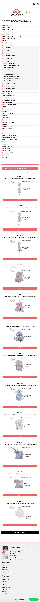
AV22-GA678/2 (20, 294)
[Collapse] (2, 45)
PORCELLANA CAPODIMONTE (10, 133)
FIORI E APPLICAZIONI (8, 113)
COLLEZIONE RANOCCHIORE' (9, 104)
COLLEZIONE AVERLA (22, 20)
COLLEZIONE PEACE (8, 74)
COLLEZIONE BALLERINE (10, 63)
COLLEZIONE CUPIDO (8, 91)
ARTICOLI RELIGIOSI (7, 25)
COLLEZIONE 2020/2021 (9, 55)
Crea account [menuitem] (6, 579)
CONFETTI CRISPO (7, 109)
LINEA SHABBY (6, 120)
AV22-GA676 (20, 471)
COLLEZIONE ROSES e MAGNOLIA (12, 78)
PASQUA (5, 131)
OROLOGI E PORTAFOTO (8, 126)
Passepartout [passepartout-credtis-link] (22, 599)
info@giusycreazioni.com (17, 559)
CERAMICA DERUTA (7, 43)
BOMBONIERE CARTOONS (9, 34)
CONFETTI (5, 106)
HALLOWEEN (6, 117)
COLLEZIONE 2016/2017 (9, 47)
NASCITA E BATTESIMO (8, 122)
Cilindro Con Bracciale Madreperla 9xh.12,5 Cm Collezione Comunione (20, 414)
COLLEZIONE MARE (8, 70)
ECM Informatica (22, 600)
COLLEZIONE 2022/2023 (9, 21)
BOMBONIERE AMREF (8, 32)
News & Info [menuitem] (6, 569)
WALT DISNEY (6, 155)
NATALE (5, 124)
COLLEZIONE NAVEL (7, 102)
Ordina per (24, 171)
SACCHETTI (6, 144)
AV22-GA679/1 (20, 205)
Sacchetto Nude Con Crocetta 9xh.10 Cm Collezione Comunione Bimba (20, 296)
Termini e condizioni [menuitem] (7, 571)
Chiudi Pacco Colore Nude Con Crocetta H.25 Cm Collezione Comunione (20, 178)
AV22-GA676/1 (20, 442)
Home (3, 20)
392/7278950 (14, 557)
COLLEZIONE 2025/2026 (9, 88)
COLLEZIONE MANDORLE (9, 100)
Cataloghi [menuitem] (5, 593)
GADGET (5, 115)
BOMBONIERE (6, 27)
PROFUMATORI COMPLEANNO (10, 139)
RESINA (5, 142)
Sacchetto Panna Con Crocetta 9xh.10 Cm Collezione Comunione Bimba (20, 267)
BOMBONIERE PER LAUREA (9, 38)
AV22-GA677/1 (20, 383)
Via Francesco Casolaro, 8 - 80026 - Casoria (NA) (22, 550)
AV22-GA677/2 (20, 353)
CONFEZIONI (6, 111)
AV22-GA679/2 (20, 176)
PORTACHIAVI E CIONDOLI (9, 137)
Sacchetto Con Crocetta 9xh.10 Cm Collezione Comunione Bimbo (20, 326)
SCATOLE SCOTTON (7, 146)
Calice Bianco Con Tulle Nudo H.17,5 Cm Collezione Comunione (20, 503)
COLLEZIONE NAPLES (9, 72)
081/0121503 (14, 553)
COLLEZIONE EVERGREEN (9, 95)
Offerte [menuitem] (5, 589)
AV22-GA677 (20, 412)
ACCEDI (20, 199)
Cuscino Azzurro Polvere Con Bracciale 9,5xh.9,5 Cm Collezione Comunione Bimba (21, 444)
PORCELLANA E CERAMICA (9, 135)
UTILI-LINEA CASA (7, 150)
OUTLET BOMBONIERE (8, 128)
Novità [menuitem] (4, 591)
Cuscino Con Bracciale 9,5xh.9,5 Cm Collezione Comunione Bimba (20, 474)
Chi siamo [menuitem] (5, 565)
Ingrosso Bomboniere (11, 20)
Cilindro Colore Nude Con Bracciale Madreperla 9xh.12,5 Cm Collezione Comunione (21, 355)
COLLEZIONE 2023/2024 (9, 83)
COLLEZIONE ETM (7, 93)
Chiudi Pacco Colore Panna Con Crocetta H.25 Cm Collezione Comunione (20, 237)
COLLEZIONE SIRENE (9, 80)
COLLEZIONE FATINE (9, 67)
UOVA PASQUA (6, 148)
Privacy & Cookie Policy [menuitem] (8, 573)
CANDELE (5, 40)
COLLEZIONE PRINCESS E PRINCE (12, 76)
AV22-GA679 (20, 235)
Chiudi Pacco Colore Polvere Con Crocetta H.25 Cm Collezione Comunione (19, 208)
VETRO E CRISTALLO (8, 153)
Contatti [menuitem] (5, 567)
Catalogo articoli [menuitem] (7, 587)
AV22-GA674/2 (20, 501)
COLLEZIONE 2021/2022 (9, 58)
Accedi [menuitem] (4, 581)
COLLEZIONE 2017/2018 (9, 50)
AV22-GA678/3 (20, 265)
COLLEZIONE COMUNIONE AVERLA (24, 21)
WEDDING (5, 157)
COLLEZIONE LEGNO (8, 98)
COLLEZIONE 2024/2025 (9, 86)
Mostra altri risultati (20, 532)
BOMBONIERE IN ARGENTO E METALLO (12, 36)
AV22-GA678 (20, 324)
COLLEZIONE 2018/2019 (9, 53)
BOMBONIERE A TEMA (8, 29)
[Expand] (2, 25)
